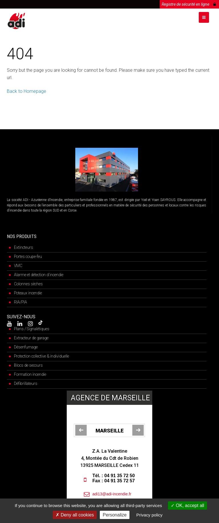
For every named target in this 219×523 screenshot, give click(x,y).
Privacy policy (149, 514)
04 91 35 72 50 (119, 475)
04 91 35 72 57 (119, 480)
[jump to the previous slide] (81, 430)
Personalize (115, 514)
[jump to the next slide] (138, 430)
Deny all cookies (75, 514)
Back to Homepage (26, 91)
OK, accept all (187, 505)
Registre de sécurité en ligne (189, 3)
